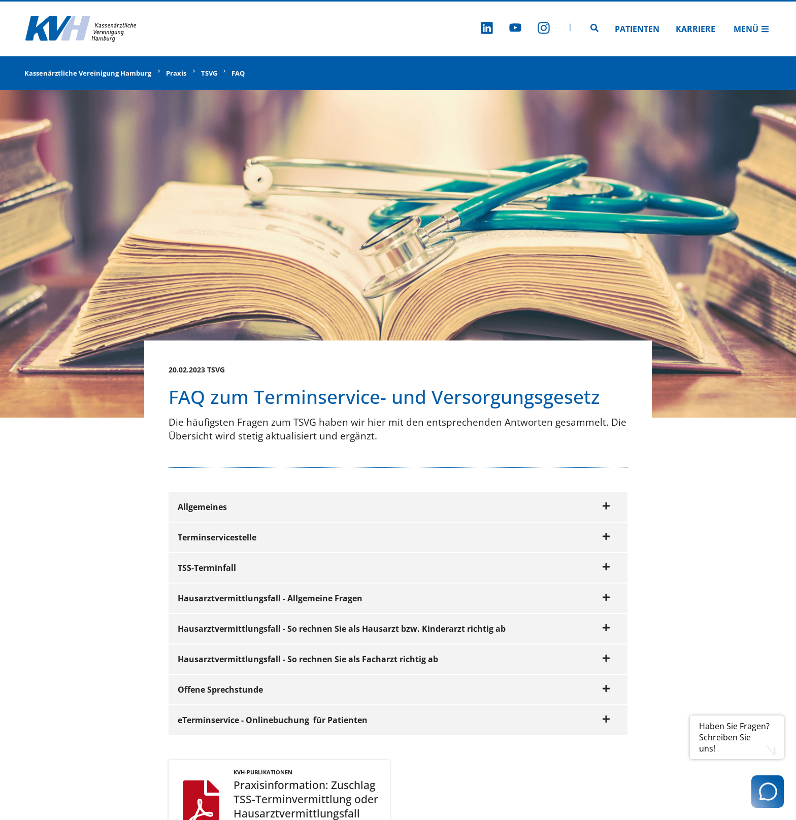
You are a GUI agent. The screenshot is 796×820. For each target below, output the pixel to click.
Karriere (695, 29)
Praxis (176, 73)
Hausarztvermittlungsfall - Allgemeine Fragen (394, 598)
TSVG (209, 73)
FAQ (238, 73)
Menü (751, 29)
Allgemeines (394, 506)
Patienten (637, 29)
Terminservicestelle (394, 537)
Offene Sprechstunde (394, 689)
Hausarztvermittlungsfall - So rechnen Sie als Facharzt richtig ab (394, 659)
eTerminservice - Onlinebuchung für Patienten (394, 720)
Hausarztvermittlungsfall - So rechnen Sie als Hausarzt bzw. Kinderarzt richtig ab (394, 628)
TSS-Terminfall (394, 567)
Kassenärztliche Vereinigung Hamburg (87, 73)
